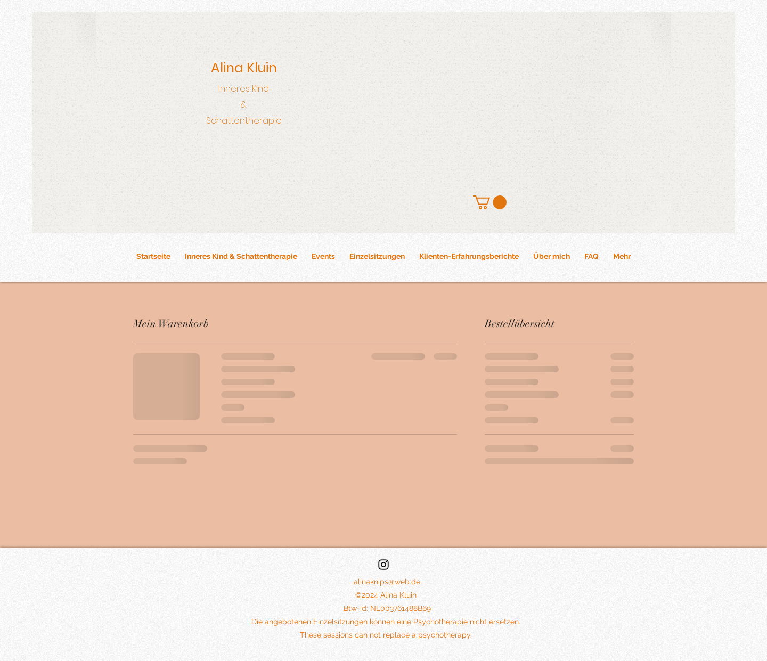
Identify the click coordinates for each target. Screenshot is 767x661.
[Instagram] (383, 565)
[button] (490, 202)
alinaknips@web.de (387, 581)
